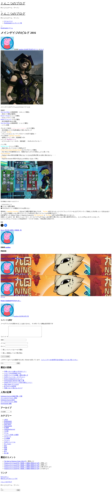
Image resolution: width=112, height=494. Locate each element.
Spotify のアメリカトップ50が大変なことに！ (18, 384)
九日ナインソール (10, 254)
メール (3, 345)
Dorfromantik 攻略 (6, 405)
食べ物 (6, 455)
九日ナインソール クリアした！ (11, 279)
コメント (4, 338)
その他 (6, 433)
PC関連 (6, 429)
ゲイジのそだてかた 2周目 (9, 404)
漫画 (5, 451)
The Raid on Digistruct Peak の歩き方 (15, 463)
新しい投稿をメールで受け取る (12, 355)
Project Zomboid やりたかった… (11, 300)
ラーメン (7, 442)
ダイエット (7, 438)
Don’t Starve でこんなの (11, 386)
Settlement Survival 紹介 (8, 402)
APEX (6, 421)
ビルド (42, 49)
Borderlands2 (5, 28)
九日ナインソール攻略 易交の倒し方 (12, 258)
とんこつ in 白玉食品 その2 (12, 375)
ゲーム (11, 28)
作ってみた (7, 446)
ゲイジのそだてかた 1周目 (9, 400)
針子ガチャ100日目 (10, 388)
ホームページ (8, 21)
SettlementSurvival (9, 431)
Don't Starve (7, 426)
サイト (3, 348)
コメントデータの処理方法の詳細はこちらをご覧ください (59, 362)
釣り (5, 453)
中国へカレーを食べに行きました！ (15, 373)
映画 (5, 449)
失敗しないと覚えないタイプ (13, 390)
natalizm (21, 49)
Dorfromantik (8, 428)
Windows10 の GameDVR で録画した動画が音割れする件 (21, 465)
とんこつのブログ (13, 3)
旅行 (5, 448)
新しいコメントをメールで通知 (12, 352)
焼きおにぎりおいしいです (9, 480)
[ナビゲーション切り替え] (1, 11)
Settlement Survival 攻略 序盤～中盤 (11, 398)
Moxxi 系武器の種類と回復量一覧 (11, 230)
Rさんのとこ (5, 479)
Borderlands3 (8, 425)
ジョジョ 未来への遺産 (11, 437)
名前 (2, 342)
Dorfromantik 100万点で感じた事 (14, 383)
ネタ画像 (7, 440)
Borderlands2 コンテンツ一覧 (13, 23)
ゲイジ (36, 49)
